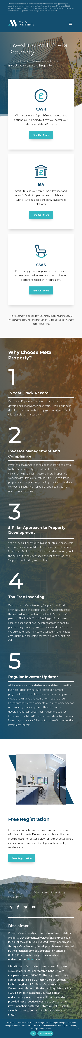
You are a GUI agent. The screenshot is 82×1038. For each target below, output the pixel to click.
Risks (28, 892)
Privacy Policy (58, 892)
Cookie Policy (15, 897)
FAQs (11, 892)
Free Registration (22, 858)
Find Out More (41, 135)
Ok (33, 1033)
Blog (19, 892)
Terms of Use (41, 892)
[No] (78, 1028)
